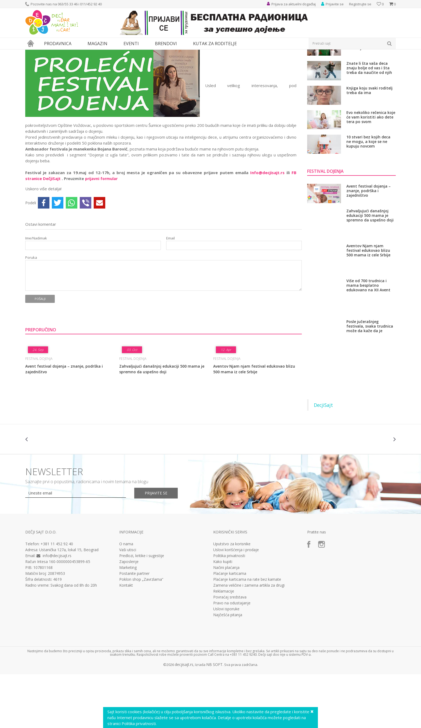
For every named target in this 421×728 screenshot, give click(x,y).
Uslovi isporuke (226, 658)
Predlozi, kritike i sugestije (141, 605)
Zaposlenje (129, 611)
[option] (56, 488)
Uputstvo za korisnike (232, 593)
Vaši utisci (127, 599)
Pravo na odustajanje (232, 652)
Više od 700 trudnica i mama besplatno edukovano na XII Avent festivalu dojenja (368, 335)
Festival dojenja (92, 53)
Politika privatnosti (229, 605)
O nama (126, 593)
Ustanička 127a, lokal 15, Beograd (69, 599)
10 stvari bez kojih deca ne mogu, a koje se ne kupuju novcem (368, 191)
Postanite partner (134, 623)
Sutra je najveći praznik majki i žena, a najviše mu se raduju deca (370, 93)
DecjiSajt (323, 454)
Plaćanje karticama (229, 623)
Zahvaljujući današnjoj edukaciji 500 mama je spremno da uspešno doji (161, 418)
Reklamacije (223, 641)
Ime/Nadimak (36, 288)
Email (170, 288)
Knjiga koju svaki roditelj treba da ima (369, 140)
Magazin (49, 53)
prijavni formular (101, 228)
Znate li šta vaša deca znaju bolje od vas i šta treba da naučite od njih (369, 117)
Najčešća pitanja (227, 664)
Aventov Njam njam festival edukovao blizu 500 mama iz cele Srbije (254, 418)
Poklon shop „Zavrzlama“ (141, 629)
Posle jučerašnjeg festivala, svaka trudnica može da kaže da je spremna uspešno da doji (370, 375)
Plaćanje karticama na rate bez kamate (247, 629)
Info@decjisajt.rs (267, 222)
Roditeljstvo (68, 53)
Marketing (128, 617)
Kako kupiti (222, 611)
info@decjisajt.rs (57, 605)
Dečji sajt (32, 53)
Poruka (31, 307)
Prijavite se (157, 542)
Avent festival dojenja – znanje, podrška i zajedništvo (64, 418)
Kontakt (126, 635)
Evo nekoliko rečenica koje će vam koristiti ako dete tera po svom (370, 166)
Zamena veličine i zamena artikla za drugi (249, 635)
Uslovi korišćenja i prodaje (236, 599)
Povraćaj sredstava (229, 646)
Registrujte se (360, 4)
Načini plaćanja (226, 617)
